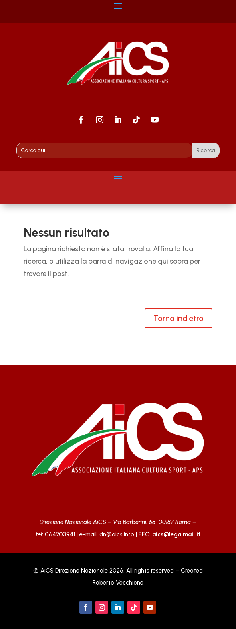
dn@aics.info (116, 534)
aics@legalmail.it (176, 534)
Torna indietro (178, 318)
